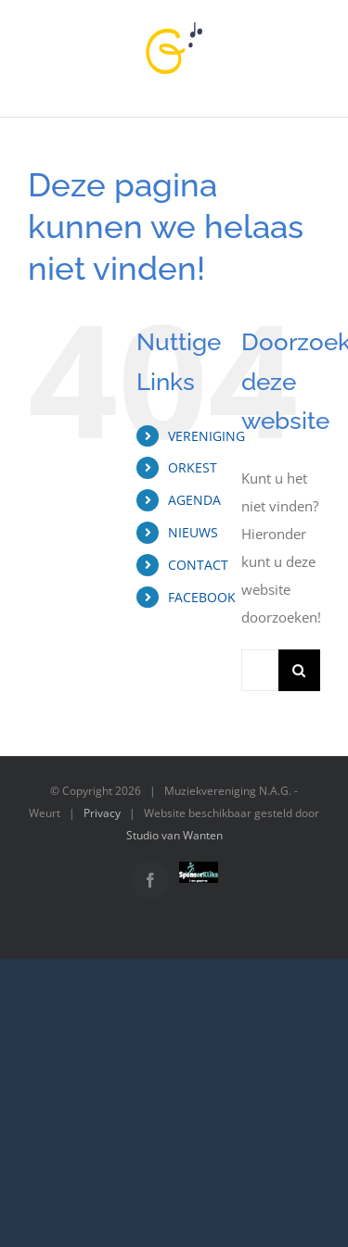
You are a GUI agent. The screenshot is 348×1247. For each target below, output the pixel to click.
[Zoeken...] (259, 670)
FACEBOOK (202, 597)
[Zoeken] (299, 670)
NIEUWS (193, 532)
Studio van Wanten (174, 835)
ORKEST (192, 467)
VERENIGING (206, 436)
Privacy (102, 813)
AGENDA (194, 500)
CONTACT (198, 564)
